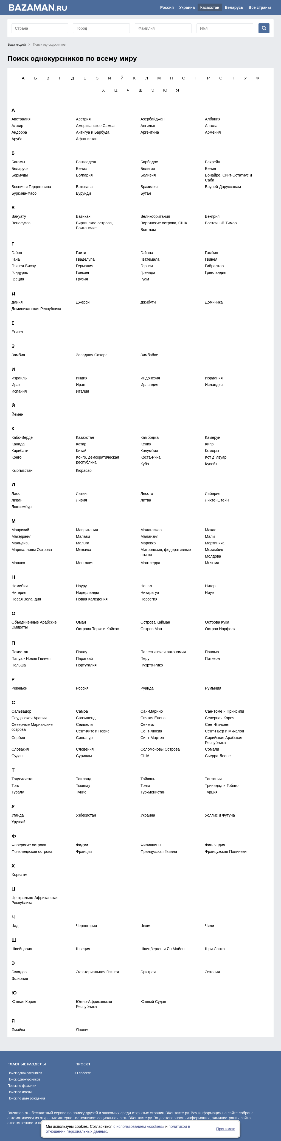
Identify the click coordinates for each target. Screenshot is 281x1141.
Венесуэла (21, 223)
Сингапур (84, 737)
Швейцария (22, 949)
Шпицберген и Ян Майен (162, 949)
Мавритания (87, 530)
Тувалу (18, 792)
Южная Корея (24, 1001)
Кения (145, 444)
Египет (18, 332)
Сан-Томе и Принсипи (224, 711)
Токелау (83, 785)
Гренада (147, 272)
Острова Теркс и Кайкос (97, 629)
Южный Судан (153, 1001)
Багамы (18, 162)
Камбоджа (149, 437)
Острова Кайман (155, 622)
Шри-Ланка (215, 949)
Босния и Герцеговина (31, 186)
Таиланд (83, 779)
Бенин (210, 168)
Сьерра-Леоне (218, 756)
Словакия (20, 749)
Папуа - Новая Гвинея (31, 658)
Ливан (17, 500)
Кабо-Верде (22, 437)
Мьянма (212, 563)
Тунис (81, 792)
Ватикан (83, 216)
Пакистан (20, 652)
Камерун (212, 437)
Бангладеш (86, 162)
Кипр (209, 444)
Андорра (19, 132)
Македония (21, 536)
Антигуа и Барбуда (92, 132)
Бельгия (147, 168)
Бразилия (149, 186)
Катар (81, 444)
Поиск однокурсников (23, 1079)
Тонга (145, 785)
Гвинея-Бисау (24, 266)
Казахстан (210, 7)
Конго (16, 457)
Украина (187, 7)
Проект (83, 1064)
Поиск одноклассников (24, 1073)
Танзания (213, 779)
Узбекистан (86, 815)
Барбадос (149, 162)
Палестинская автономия (163, 652)
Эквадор (19, 972)
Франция (84, 851)
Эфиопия (20, 978)
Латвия (82, 493)
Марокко (148, 543)
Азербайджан (152, 119)
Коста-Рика (150, 457)
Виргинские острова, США (163, 223)
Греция (18, 279)
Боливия (148, 175)
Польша (19, 665)
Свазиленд (85, 718)
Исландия (214, 384)
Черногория (86, 926)
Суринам (84, 756)
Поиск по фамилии (21, 1086)
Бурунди (83, 193)
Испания (19, 391)
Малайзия (149, 536)
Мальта (82, 543)
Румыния (213, 688)
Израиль (19, 378)
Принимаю (225, 1129)
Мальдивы (21, 543)
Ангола (211, 125)
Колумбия (149, 450)
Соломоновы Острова (160, 749)
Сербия (18, 737)
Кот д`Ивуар (215, 457)
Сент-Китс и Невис (92, 731)
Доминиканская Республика (36, 309)
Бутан (145, 193)
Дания (17, 302)
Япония (82, 1029)
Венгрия (212, 216)
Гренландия (215, 272)
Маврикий (20, 530)
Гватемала (149, 259)
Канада (18, 444)
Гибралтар (214, 266)
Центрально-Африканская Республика (35, 900)
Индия (81, 378)
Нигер (210, 586)
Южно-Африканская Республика (94, 1004)
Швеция (83, 949)
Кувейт (211, 464)
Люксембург (22, 507)
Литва (145, 500)
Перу (144, 658)
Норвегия (148, 599)
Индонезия (150, 378)
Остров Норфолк (220, 629)
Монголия (84, 563)
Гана (16, 259)
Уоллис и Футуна (220, 815)
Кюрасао (84, 470)
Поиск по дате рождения (26, 1098)
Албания (212, 119)
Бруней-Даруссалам (223, 186)
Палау (81, 652)
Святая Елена (152, 718)
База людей (17, 44)
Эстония (212, 972)
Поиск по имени (19, 1092)
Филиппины (150, 845)
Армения (213, 132)
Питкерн (212, 658)
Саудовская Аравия (29, 718)
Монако (18, 563)
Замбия (18, 355)
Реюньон (19, 688)
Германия (84, 266)
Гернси (146, 266)
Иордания (214, 378)
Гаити (81, 252)
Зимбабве (149, 355)
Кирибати (20, 450)
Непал (146, 586)
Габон (17, 252)
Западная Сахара (92, 355)
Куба (144, 464)
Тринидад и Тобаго (221, 785)
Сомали (212, 749)
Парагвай (84, 658)
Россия (167, 7)
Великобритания (155, 216)
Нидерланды (87, 592)
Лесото (146, 493)
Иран (80, 384)
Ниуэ (209, 592)
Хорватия (20, 874)
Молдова (213, 556)
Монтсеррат (151, 563)
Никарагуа (149, 592)
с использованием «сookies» (138, 1126)
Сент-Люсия (151, 731)
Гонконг (82, 272)
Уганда (18, 815)
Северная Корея (219, 718)
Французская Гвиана (158, 851)
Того (15, 785)
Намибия (20, 586)
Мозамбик (214, 549)
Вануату (19, 216)
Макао (211, 530)
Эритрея (148, 972)
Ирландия (149, 384)
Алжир (17, 125)
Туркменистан (152, 792)
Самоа (82, 711)
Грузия (82, 279)
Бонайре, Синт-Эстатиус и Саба (228, 177)
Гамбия (211, 252)
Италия (82, 391)
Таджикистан (23, 779)
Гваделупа (85, 259)
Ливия (81, 500)
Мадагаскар (151, 530)
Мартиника (214, 543)
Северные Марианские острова (32, 727)
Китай (81, 450)
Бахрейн (212, 162)
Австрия (83, 119)
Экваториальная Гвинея (97, 972)
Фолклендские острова (32, 851)
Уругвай (19, 822)
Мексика (83, 549)
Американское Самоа (95, 125)
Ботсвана (84, 186)
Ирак (16, 384)
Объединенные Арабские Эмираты (34, 624)
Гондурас (20, 272)
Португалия (86, 665)
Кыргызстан (22, 470)
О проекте (83, 1073)
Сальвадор (21, 711)
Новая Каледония (92, 599)
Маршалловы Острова (32, 549)
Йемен (17, 414)
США (144, 756)
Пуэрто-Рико (151, 665)
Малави (83, 536)
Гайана (146, 252)
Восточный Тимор (221, 223)
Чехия (145, 926)
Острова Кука (217, 622)
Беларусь (234, 7)
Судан (17, 756)
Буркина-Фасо (24, 193)
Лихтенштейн (217, 500)
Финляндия (215, 845)
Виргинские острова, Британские (94, 225)
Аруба (17, 139)
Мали (210, 536)
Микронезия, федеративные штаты (165, 552)
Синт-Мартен (152, 737)
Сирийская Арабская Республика (223, 740)
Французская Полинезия (226, 851)
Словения (85, 749)
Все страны (260, 7)
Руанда (147, 688)
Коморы (212, 450)
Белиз (81, 168)
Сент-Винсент (217, 724)
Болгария (84, 175)
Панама (212, 652)
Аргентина (149, 132)
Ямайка (18, 1029)
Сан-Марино (151, 711)
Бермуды (20, 175)
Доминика (214, 302)
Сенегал (147, 724)
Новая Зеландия (26, 599)
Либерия (212, 493)
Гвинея (211, 259)
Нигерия (19, 592)
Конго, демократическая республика (97, 459)
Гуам (144, 279)
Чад (15, 926)
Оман (81, 622)
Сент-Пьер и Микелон (224, 731)
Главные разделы (26, 1064)
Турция (211, 792)
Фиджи (82, 845)
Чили (209, 926)
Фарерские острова (29, 845)
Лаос (16, 493)
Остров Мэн (151, 629)
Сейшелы (84, 724)
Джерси (82, 302)
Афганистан (86, 139)
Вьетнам (148, 229)
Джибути (148, 302)
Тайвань (147, 779)
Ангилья (147, 125)
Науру (81, 586)
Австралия (21, 119)
